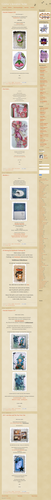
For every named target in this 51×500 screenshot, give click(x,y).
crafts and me (41, 285)
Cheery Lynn (41, 202)
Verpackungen (41, 277)
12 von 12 (41, 89)
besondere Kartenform (43, 281)
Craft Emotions (41, 210)
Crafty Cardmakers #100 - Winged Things (20, 156)
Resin (40, 266)
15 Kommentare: (17, 243)
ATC (6, 492)
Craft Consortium (42, 209)
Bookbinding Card (42, 197)
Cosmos (40, 206)
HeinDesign (41, 234)
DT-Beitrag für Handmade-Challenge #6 (14, 250)
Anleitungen (41, 190)
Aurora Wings (41, 194)
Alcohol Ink (41, 189)
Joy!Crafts (40, 241)
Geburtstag (41, 225)
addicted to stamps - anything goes (19, 399)
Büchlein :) (6, 175)
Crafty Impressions (42, 211)
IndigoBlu (41, 239)
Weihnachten (41, 278)
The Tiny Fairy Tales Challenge (24, 492)
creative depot (41, 286)
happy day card (42, 78)
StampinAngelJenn (43, 80)
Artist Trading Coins (42, 193)
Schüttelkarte (41, 269)
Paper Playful (42, 116)
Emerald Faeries (42, 217)
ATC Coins (41, 183)
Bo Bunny (41, 195)
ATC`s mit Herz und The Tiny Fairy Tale (14, 415)
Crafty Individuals (42, 213)
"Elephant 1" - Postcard (43, 71)
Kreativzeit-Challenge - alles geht (19, 234)
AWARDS (32, 7)
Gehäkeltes (41, 226)
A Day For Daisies (19, 23)
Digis (9, 245)
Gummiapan (41, 230)
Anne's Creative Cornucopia (42, 70)
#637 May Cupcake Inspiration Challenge (43, 125)
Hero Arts (40, 237)
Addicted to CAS (43, 130)
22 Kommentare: (18, 408)
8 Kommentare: (17, 168)
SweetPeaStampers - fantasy (19, 397)
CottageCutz (41, 207)
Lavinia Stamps (41, 246)
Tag (18, 492)
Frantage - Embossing (43, 222)
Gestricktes (41, 227)
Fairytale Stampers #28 (9, 12)
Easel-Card (13, 83)
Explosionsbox (41, 218)
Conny (46, 155)
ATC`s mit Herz (9, 492)
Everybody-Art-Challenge (42, 120)
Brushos (40, 199)
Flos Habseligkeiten (43, 101)
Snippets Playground (43, 127)
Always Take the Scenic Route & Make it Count (44, 82)
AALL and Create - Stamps (43, 180)
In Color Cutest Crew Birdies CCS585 (43, 98)
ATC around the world (43, 185)
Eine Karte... (6, 89)
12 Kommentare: (18, 82)
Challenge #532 (42, 128)
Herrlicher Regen (43, 67)
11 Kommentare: (18, 491)
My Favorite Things (42, 254)
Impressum (26, 7)
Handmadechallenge (11, 305)
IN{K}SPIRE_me (43, 112)
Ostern (40, 258)
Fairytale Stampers (19, 83)
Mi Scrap (41, 77)
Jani (28, 284)
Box (39, 198)
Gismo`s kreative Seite (14, 3)
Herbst (40, 235)
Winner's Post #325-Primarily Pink (43, 145)
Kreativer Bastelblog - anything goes (19, 233)
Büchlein (6, 245)
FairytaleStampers (16, 17)
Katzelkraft (41, 242)
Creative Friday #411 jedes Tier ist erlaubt (44, 141)
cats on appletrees (42, 282)
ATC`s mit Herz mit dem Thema (16, 423)
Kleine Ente (42, 75)
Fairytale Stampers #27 (9, 310)
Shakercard (41, 270)
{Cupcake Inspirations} (44, 123)
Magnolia (40, 249)
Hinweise (10, 7)
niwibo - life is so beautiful (43, 92)
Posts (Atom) (8, 498)
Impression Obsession (43, 238)
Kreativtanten (41, 245)
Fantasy (40, 221)
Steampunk (41, 273)
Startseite (4, 7)
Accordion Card (41, 187)
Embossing (41, 215)
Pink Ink (40, 262)
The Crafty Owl (42, 97)
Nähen (40, 257)
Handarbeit (41, 233)
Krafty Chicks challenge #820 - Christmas (44, 109)
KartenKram (42, 74)
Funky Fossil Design (42, 223)
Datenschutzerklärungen (18, 7)
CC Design (41, 201)
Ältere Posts (34, 496)
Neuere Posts (5, 496)
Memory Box (41, 250)
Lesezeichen (15, 492)
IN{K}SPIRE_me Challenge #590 (42, 113)
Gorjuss (40, 229)
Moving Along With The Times (44, 135)
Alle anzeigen (47, 147)
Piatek (40, 261)
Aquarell (40, 191)
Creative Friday (42, 139)
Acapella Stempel (42, 186)
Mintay (40, 253)
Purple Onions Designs (43, 265)
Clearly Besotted (42, 205)
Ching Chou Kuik (42, 203)
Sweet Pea (41, 274)
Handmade (17, 257)
